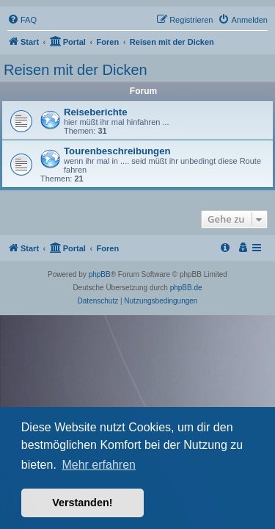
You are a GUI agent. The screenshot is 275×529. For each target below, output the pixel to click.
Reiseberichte (96, 112)
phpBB (100, 274)
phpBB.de (186, 288)
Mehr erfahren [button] (99, 464)
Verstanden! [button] (82, 502)
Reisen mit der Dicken (75, 70)
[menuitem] (22, 20)
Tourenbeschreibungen (117, 150)
